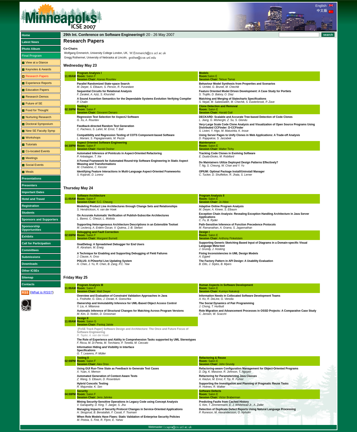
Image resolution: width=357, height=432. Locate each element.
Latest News (30, 42)
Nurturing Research (38, 117)
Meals (30, 171)
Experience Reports (39, 83)
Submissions (31, 257)
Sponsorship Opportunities (31, 228)
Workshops (33, 137)
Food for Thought (37, 110)
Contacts (28, 284)
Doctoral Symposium (39, 124)
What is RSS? (41, 292)
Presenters (29, 185)
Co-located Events (38, 151)
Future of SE (34, 103)
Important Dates (33, 192)
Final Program (32, 55)
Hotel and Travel (33, 199)
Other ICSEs (30, 270)
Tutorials (31, 144)
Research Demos (37, 96)
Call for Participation (36, 243)
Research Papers (37, 76)
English (324, 6)
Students (28, 212)
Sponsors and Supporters (40, 219)
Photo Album (31, 49)
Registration (30, 205)
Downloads (30, 263)
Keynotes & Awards (38, 69)
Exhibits (27, 236)
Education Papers (37, 89)
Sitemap (27, 277)
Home (26, 35)
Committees (30, 250)
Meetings (32, 158)
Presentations (31, 178)
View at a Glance (37, 62)
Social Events (35, 165)
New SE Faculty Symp (40, 130)
